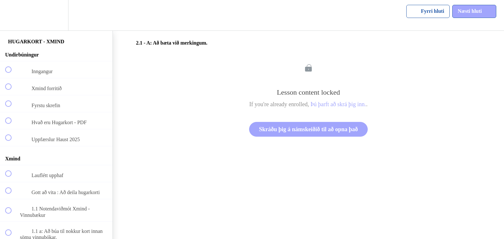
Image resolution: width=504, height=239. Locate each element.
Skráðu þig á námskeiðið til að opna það (308, 129)
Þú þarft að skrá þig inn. (338, 104)
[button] (12, 15)
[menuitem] (56, 15)
